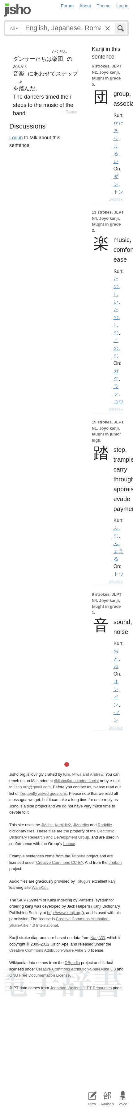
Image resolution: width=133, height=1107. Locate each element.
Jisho (17, 10)
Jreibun (115, 862)
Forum (67, 5)
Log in (122, 5)
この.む (117, 348)
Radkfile (105, 825)
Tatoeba (71, 111)
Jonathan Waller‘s (65, 988)
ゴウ (118, 401)
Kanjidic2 (63, 825)
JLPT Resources (97, 988)
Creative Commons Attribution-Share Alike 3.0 (49, 950)
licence (69, 843)
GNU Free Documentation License (39, 975)
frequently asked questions (42, 793)
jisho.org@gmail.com (32, 787)
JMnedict (81, 825)
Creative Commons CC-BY (59, 862)
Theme (104, 5)
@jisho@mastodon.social (76, 780)
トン (118, 191)
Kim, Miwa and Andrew (83, 774)
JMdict (47, 825)
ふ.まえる (118, 551)
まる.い (117, 153)
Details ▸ (116, 199)
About (85, 5)
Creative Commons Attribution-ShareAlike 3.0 (76, 969)
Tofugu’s (83, 881)
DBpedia (72, 962)
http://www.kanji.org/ (65, 912)
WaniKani (40, 887)
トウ (118, 573)
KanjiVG (97, 937)
